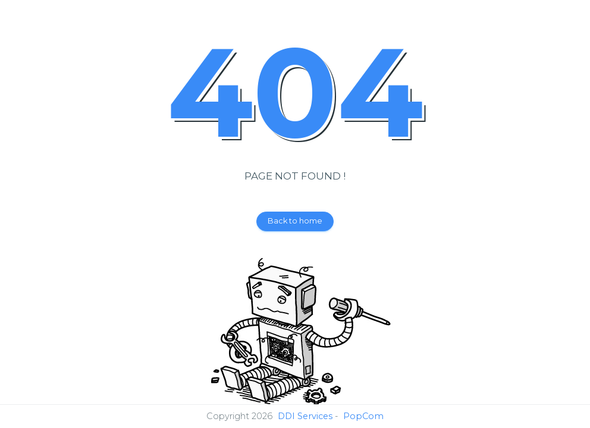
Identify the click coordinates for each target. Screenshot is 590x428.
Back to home (295, 220)
